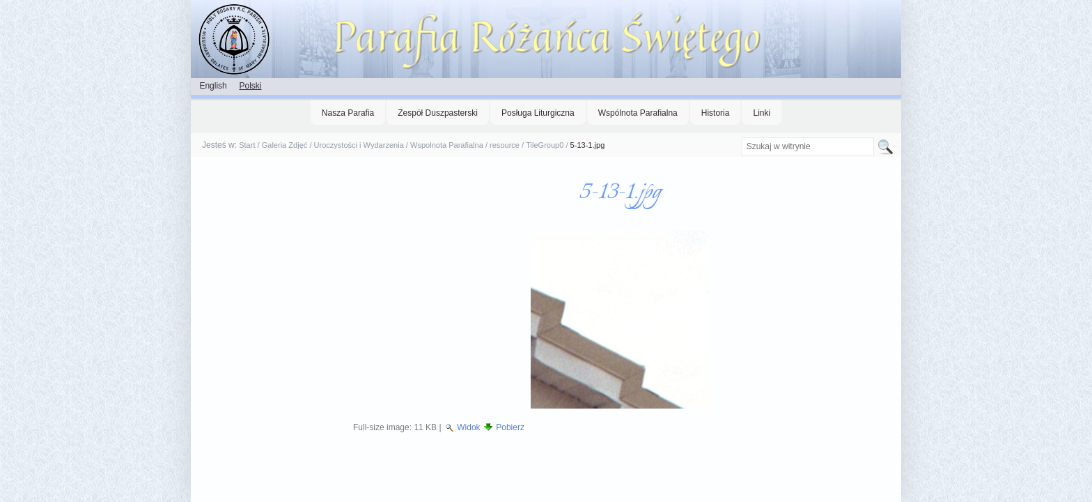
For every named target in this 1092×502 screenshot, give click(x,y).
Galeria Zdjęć (285, 145)
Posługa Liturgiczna (538, 113)
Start (247, 145)
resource (505, 145)
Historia (715, 113)
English (212, 86)
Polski (250, 86)
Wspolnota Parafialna (446, 145)
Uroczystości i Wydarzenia (359, 145)
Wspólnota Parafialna (638, 113)
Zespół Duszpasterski (438, 113)
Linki (761, 113)
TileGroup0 (544, 145)
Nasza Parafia (348, 113)
